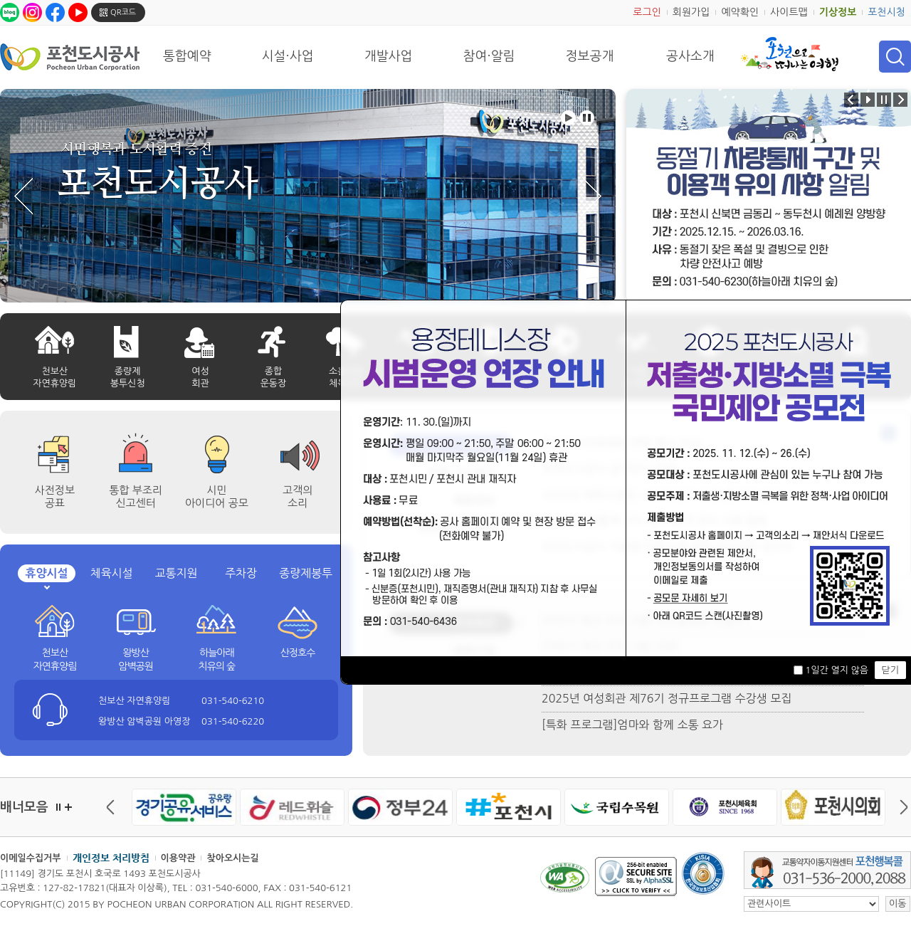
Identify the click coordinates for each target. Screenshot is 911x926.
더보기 (68, 807)
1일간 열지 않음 (836, 670)
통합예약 (187, 56)
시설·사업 (288, 56)
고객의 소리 (297, 496)
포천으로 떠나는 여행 (789, 54)
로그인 (646, 12)
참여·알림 (489, 56)
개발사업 (388, 56)
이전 (114, 807)
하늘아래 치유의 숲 (217, 660)
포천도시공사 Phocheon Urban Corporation (69, 56)
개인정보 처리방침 (111, 857)
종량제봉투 (305, 573)
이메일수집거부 (30, 858)
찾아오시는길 (232, 858)
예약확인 (740, 12)
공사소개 (690, 56)
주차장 (241, 573)
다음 (900, 807)
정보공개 (590, 56)
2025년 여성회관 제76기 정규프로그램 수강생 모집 (666, 698)
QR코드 (123, 12)
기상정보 (838, 12)
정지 (58, 807)
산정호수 (297, 653)
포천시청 (886, 12)
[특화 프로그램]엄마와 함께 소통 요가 (632, 724)
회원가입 (691, 12)
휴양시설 (46, 573)
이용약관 (178, 858)
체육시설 (111, 573)
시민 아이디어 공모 (216, 496)
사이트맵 (789, 12)
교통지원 (175, 573)
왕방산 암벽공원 (135, 660)
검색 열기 (895, 57)
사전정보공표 (55, 496)
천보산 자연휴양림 (54, 660)
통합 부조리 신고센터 (135, 496)
